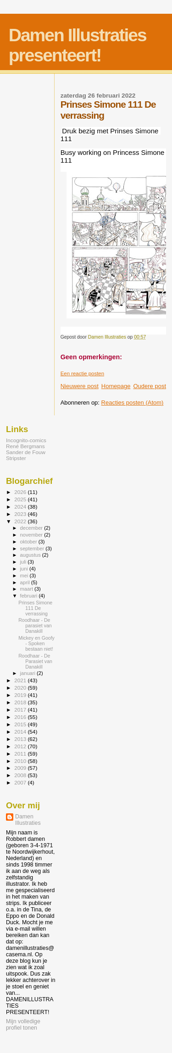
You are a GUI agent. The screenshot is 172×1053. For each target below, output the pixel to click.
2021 (21, 680)
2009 (21, 768)
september (33, 548)
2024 (21, 507)
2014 (21, 732)
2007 (21, 782)
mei (25, 575)
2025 (21, 499)
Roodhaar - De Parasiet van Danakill (35, 661)
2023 (21, 514)
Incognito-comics (26, 440)
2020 (21, 688)
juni (24, 568)
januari (28, 673)
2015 (21, 724)
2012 (21, 746)
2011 (21, 754)
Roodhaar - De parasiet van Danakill (35, 625)
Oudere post (149, 386)
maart (27, 589)
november (32, 534)
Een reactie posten (82, 373)
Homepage (116, 386)
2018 (21, 702)
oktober (29, 541)
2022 (21, 521)
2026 (21, 492)
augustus (31, 555)
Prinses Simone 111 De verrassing (35, 608)
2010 (21, 761)
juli (24, 562)
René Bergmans (25, 446)
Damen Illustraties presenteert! (77, 45)
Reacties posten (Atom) (132, 402)
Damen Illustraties (28, 819)
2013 (21, 739)
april (25, 582)
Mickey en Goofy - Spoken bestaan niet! (36, 643)
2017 (21, 710)
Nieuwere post (80, 386)
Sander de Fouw (25, 452)
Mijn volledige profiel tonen (23, 1024)
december (32, 528)
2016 (21, 717)
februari (29, 595)
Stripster (16, 458)
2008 (21, 775)
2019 (21, 695)
